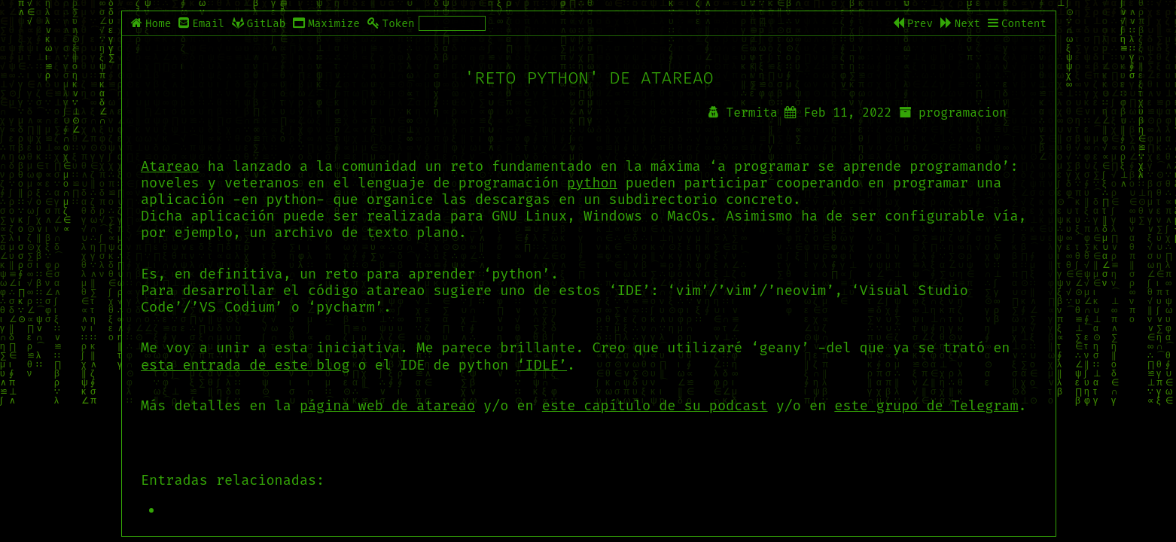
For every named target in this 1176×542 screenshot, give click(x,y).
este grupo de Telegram (926, 406)
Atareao (170, 166)
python (592, 183)
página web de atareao (387, 406)
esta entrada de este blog (245, 365)
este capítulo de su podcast (655, 406)
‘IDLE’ (542, 365)
